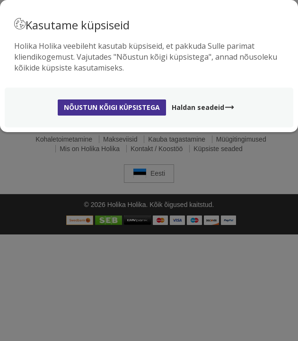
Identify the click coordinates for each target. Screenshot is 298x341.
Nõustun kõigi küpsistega (112, 107)
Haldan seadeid (203, 107)
